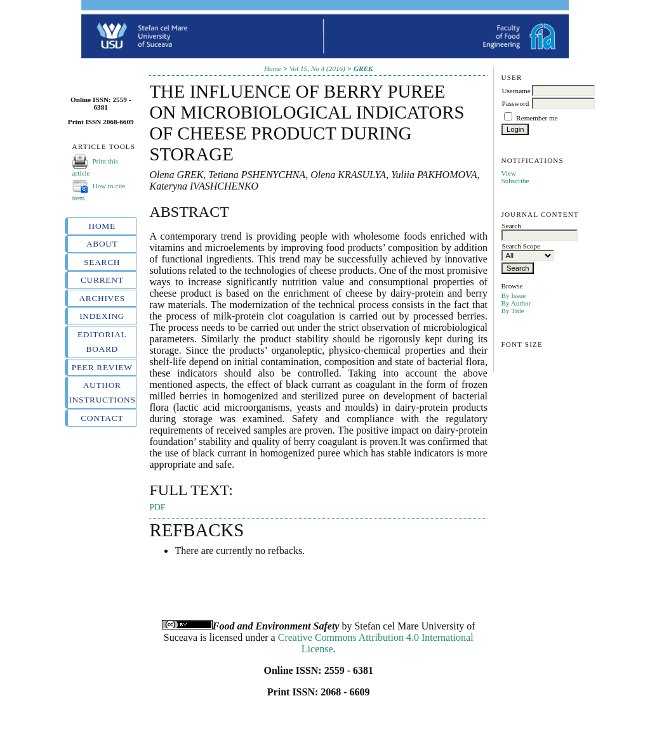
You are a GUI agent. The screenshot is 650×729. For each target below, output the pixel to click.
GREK (363, 68)
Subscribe (515, 180)
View (508, 173)
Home (102, 226)
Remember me (537, 118)
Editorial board (101, 342)
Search (102, 262)
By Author (516, 303)
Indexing (101, 316)
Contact (102, 418)
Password (515, 103)
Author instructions (102, 392)
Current (102, 280)
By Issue (513, 295)
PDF (157, 507)
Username (515, 90)
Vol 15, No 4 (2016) (317, 68)
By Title (512, 310)
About (102, 243)
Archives (102, 298)
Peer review (102, 367)
